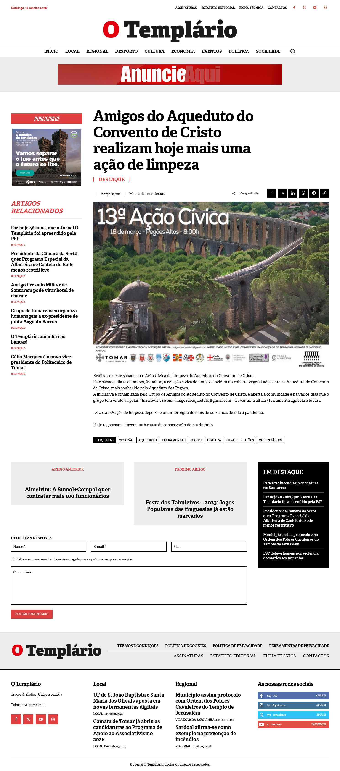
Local (98, 714)
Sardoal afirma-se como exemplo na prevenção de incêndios (205, 733)
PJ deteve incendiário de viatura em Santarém (291, 485)
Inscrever (318, 724)
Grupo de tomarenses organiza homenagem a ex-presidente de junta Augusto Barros (44, 316)
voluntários (270, 440)
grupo (196, 440)
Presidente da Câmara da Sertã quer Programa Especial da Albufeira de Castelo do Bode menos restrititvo (44, 262)
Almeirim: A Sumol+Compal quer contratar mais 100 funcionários (67, 499)
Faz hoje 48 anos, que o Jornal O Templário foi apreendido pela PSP (44, 233)
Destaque (18, 245)
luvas (231, 440)
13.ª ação (126, 440)
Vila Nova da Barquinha (194, 720)
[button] (292, 51)
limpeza (214, 440)
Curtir (321, 695)
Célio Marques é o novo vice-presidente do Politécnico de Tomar (41, 362)
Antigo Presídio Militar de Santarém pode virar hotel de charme (42, 290)
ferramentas (174, 440)
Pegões (247, 440)
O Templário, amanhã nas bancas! (38, 339)
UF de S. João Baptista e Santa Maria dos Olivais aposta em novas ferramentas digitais (128, 701)
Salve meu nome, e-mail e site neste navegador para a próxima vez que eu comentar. (74, 559)
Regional (183, 746)
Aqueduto (147, 440)
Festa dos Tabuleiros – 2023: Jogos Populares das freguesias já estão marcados (190, 509)
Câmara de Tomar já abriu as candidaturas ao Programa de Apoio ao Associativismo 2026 (127, 730)
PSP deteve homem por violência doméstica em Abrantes (291, 556)
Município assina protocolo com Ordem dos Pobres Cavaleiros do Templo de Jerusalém (291, 539)
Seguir (321, 705)
